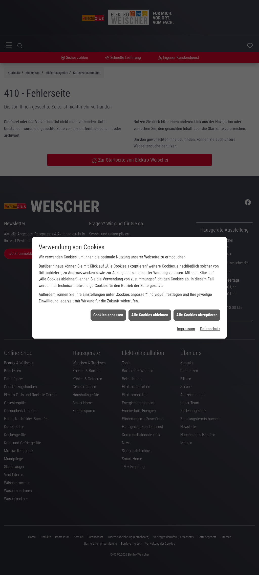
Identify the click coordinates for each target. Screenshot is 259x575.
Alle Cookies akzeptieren (197, 307)
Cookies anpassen (108, 307)
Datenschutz (210, 321)
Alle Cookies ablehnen (149, 307)
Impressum (186, 321)
